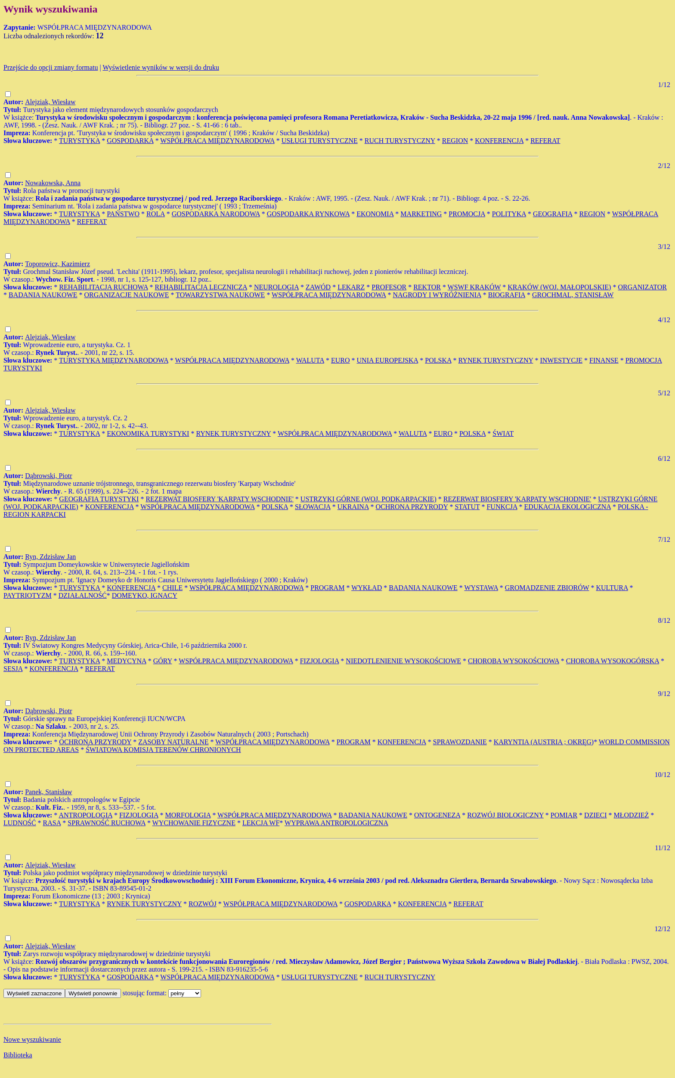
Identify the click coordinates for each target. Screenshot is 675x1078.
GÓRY (162, 661)
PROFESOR (389, 287)
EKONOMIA (374, 213)
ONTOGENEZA (437, 815)
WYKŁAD (366, 587)
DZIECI (595, 815)
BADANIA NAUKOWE (43, 294)
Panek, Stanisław (48, 791)
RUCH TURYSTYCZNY (400, 140)
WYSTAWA (481, 587)
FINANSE (604, 360)
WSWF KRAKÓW (474, 287)
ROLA (155, 213)
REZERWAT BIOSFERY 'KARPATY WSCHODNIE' (219, 499)
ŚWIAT (503, 433)
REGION (455, 140)
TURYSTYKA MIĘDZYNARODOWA (113, 360)
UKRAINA (353, 506)
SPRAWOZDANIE (460, 742)
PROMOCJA (467, 213)
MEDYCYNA (126, 661)
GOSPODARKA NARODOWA (216, 213)
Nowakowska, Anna (53, 182)
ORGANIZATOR (642, 287)
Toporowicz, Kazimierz (57, 263)
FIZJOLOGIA (319, 661)
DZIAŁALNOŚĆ (83, 595)
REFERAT (545, 140)
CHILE (172, 587)
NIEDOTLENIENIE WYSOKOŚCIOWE (403, 661)
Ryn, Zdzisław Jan (50, 556)
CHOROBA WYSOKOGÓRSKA (612, 661)
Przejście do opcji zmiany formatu (50, 67)
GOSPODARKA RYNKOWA (308, 213)
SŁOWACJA (313, 506)
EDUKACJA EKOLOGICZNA (567, 506)
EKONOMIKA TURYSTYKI (148, 433)
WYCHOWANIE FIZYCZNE (193, 822)
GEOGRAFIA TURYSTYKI (99, 499)
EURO (340, 360)
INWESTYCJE (561, 360)
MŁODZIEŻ (631, 815)
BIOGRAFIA (506, 294)
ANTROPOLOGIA (85, 815)
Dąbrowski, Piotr (48, 475)
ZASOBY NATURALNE (173, 742)
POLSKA (438, 360)
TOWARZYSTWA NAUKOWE (220, 294)
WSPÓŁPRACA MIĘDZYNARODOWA (217, 140)
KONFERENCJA (499, 140)
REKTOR (427, 287)
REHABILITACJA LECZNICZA (201, 287)
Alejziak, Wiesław (50, 102)
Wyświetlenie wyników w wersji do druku (160, 67)
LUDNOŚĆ (19, 822)
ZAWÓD (318, 287)
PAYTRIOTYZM (27, 595)
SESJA (12, 668)
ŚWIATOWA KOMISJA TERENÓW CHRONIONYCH (163, 749)
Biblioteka (17, 1055)
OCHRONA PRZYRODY (412, 506)
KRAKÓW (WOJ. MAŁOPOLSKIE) (559, 287)
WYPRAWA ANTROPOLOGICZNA (336, 822)
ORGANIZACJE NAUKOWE (126, 294)
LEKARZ (351, 287)
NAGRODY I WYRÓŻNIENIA (437, 294)
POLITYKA (509, 213)
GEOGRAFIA (553, 213)
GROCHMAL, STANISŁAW (572, 294)
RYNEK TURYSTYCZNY (495, 360)
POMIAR (564, 815)
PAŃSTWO (123, 213)
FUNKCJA (501, 506)
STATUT (467, 506)
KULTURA (612, 587)
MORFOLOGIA (188, 815)
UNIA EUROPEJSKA (387, 360)
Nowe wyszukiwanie (32, 1039)
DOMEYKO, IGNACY (144, 595)
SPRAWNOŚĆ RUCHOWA (107, 822)
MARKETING (421, 213)
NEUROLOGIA (276, 287)
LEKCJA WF (260, 822)
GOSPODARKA (130, 140)
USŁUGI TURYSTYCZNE (320, 140)
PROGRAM (327, 587)
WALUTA (310, 360)
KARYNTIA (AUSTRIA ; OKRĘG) (544, 742)
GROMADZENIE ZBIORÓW (547, 587)
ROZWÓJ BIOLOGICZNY (505, 815)
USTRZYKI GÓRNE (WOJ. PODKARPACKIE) (368, 499)
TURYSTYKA (79, 140)
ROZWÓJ (203, 903)
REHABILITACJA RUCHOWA (103, 287)
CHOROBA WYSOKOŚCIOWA (513, 661)
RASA (52, 822)
